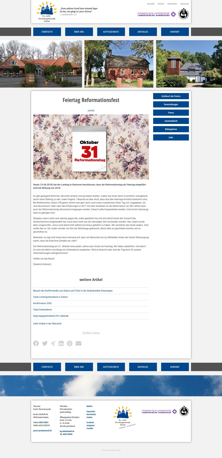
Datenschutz (172, 3)
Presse (171, 112)
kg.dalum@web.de (67, 431)
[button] (16, 64)
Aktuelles (143, 31)
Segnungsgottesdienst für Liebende (51, 316)
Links (171, 137)
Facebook (90, 422)
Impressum (184, 3)
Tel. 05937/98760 (66, 434)
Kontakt (161, 3)
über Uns (79, 31)
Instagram (91, 425)
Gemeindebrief (171, 120)
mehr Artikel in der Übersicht (47, 323)
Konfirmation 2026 (42, 303)
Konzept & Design (111, 450)
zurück (91, 110)
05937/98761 (43, 422)
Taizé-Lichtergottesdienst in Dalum (50, 297)
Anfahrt (89, 406)
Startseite (151, 3)
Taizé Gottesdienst (42, 309)
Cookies (89, 417)
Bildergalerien (171, 129)
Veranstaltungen (171, 104)
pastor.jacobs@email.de (42, 430)
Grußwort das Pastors (171, 96)
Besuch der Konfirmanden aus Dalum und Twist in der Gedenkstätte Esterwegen (73, 290)
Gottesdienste (111, 31)
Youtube (90, 428)
